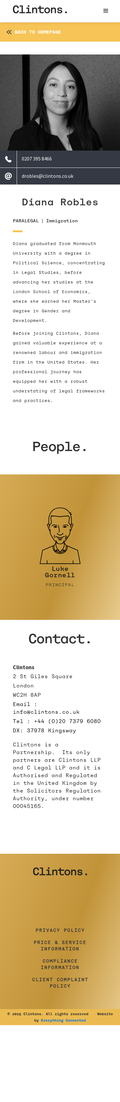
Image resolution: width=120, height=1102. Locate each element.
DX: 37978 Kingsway (44, 731)
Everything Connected (63, 1020)
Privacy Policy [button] (60, 930)
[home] (40, 10)
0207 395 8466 (37, 158)
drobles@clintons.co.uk (47, 176)
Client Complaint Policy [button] (60, 983)
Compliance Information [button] (60, 964)
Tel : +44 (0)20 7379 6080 (57, 721)
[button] (106, 11)
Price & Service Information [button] (60, 946)
